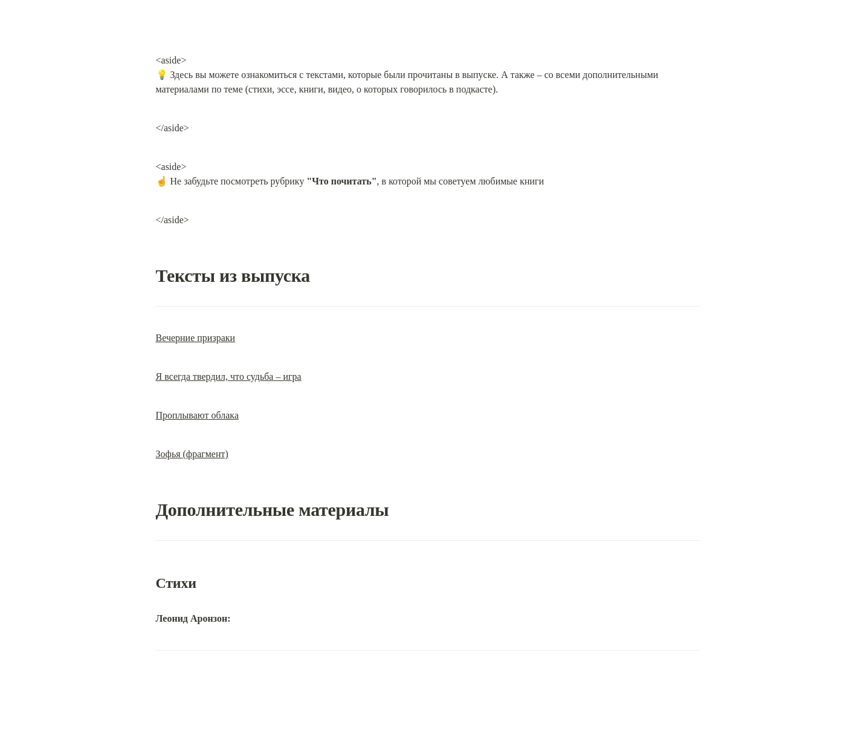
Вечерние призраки (196, 338)
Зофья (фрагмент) (192, 454)
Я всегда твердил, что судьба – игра (229, 376)
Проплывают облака (197, 415)
